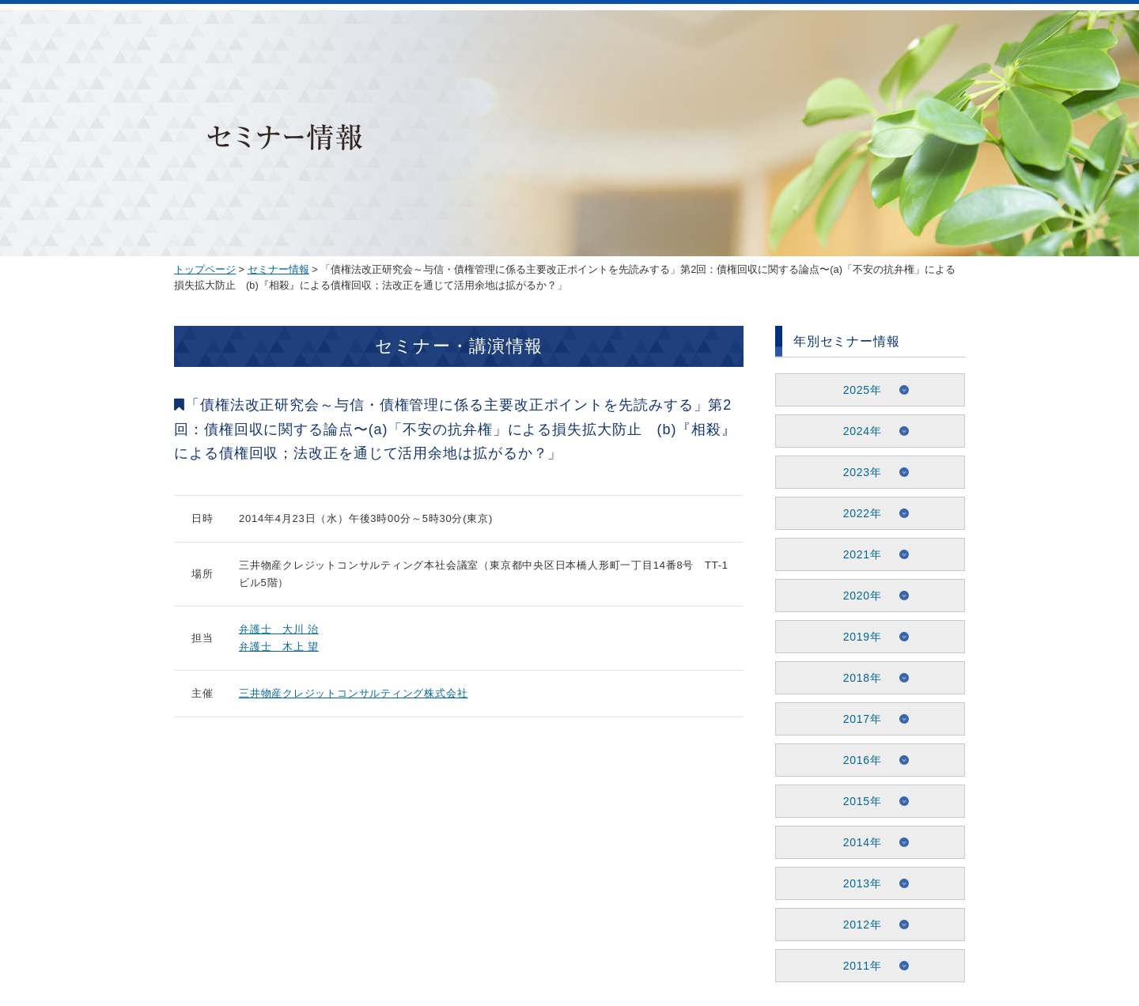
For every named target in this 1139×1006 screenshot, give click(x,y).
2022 (856, 513)
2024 (856, 431)
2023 (856, 472)
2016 (856, 760)
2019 (856, 636)
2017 (856, 719)
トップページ (205, 269)
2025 (856, 390)
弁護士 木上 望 (279, 646)
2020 (856, 595)
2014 (856, 842)
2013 (856, 883)
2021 (856, 554)
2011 (856, 965)
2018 (856, 677)
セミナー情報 (278, 269)
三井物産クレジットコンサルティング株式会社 (353, 693)
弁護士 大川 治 (279, 629)
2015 (856, 801)
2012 (856, 924)
